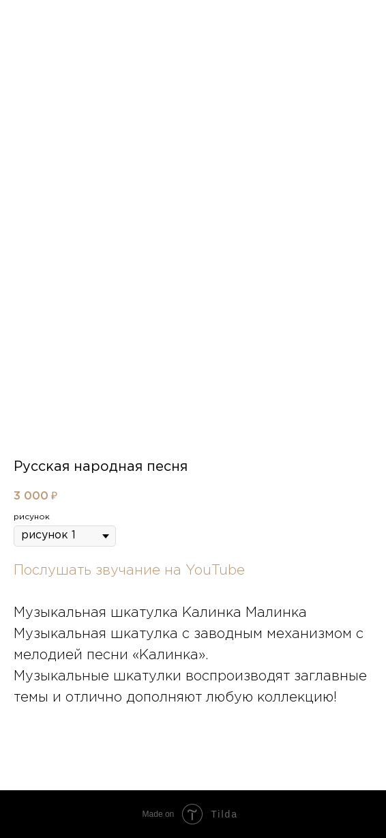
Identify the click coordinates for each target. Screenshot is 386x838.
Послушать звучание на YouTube (129, 570)
